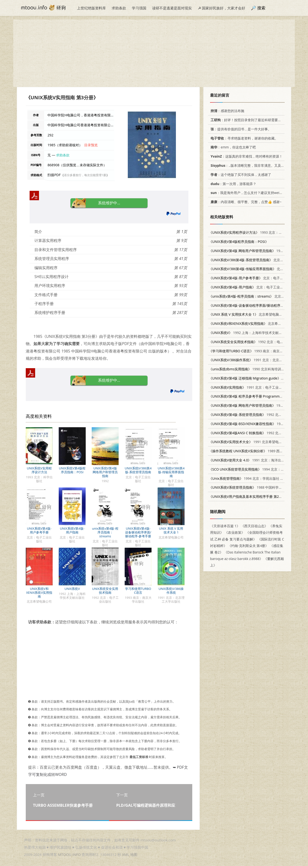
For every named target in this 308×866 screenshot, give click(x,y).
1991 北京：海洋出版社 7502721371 (258, 460)
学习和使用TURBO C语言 (138, 590)
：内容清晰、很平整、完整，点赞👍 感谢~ (245, 202)
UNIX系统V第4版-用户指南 (72, 530)
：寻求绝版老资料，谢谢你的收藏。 (243, 138)
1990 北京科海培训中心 (248, 369)
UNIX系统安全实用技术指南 (105, 590)
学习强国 (139, 8)
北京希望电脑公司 (247, 314)
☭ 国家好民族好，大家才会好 (221, 8)
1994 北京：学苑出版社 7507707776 (254, 478)
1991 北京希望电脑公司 (249, 442)
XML (125, 854)
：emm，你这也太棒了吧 (232, 147)
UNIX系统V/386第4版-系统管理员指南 (138, 470)
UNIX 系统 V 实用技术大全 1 (171, 530)
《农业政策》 (235, 532)
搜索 (261, 8)
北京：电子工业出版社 (258, 260)
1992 (246, 250)
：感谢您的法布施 (226, 110)
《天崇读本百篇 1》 (225, 526)
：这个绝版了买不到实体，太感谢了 (240, 174)
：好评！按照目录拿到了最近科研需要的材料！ (250, 120)
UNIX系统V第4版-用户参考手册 (39, 530)
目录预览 (91, 145)
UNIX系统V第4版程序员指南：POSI (72, 470)
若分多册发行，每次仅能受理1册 (85, 175)
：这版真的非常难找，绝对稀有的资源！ (245, 156)
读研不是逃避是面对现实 (172, 8)
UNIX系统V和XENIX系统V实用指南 (39, 592)
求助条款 (119, 8)
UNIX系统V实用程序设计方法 (39, 470)
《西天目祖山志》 (254, 526)
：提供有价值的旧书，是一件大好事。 (240, 129)
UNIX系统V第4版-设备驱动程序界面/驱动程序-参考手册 (138, 532)
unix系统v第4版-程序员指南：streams (105, 532)
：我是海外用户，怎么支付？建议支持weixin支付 (250, 192)
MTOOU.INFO (69, 854)
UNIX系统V (72, 588)
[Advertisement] (154, 53)
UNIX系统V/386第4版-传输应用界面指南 (171, 472)
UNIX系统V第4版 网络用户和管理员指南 (105, 472)
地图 (133, 854)
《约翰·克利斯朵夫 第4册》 (248, 545)
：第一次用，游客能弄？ (232, 183)
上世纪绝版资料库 (91, 8)
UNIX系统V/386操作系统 (171, 590)
